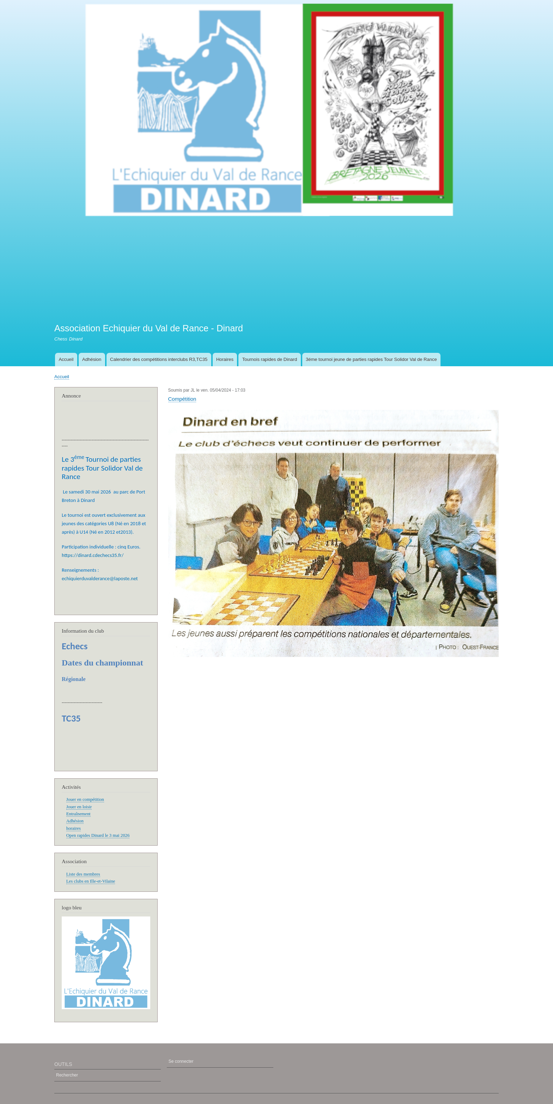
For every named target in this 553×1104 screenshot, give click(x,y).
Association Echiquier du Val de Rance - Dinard (148, 328)
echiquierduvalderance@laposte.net (100, 578)
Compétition (182, 399)
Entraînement (78, 813)
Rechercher (67, 1075)
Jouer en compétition (85, 799)
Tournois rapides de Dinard (269, 359)
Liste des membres (83, 874)
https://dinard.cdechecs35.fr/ (92, 555)
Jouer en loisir (79, 806)
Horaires (224, 359)
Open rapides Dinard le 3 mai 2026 (98, 835)
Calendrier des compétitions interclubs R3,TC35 (158, 359)
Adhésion (91, 359)
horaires (73, 828)
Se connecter (181, 1061)
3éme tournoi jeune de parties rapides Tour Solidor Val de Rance (371, 359)
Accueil (66, 359)
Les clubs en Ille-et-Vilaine (90, 881)
